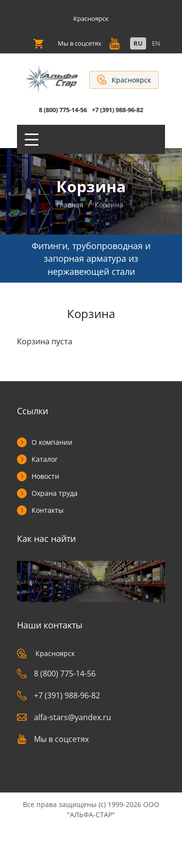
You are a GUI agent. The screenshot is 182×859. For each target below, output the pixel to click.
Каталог (45, 459)
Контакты (48, 510)
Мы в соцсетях (53, 739)
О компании (52, 442)
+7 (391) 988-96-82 (117, 109)
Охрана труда (55, 493)
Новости (45, 476)
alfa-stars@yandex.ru (64, 717)
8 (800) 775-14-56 (63, 109)
